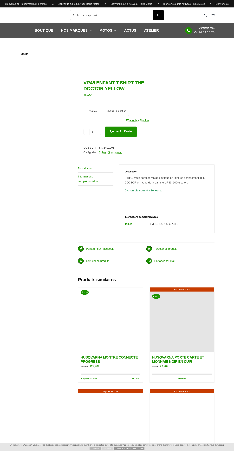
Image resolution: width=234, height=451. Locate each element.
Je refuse (107, 448)
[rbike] (35, 12)
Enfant (103, 152)
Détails (138, 378)
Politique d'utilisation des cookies (129, 448)
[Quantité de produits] (92, 132)
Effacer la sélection (137, 120)
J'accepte (94, 448)
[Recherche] (158, 15)
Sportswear (115, 152)
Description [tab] (84, 168)
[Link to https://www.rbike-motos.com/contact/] (188, 30)
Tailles (93, 111)
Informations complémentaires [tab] (88, 179)
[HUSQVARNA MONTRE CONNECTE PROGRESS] (110, 319)
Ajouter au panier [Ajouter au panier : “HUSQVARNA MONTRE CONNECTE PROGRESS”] (90, 378)
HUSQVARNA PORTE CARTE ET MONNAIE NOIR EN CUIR (178, 359)
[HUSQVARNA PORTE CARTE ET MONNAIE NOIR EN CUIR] (182, 319)
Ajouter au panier (121, 131)
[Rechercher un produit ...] (111, 15)
